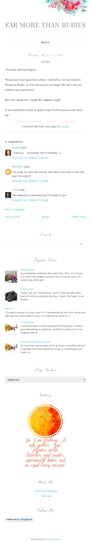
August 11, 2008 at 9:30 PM (30, 157)
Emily (16, 189)
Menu (45, 42)
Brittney (47, 496)
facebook (35, 121)
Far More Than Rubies (45, 24)
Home (46, 216)
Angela (17, 147)
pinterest (69, 121)
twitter (52, 121)
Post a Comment (15, 209)
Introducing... (27, 269)
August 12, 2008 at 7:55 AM (30, 181)
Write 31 (9, 308)
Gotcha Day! (27, 289)
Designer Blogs (53, 539)
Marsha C (18, 166)
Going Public (27, 322)
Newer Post (12, 216)
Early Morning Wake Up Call (35, 341)
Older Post (79, 216)
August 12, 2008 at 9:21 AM (30, 200)
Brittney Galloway (47, 491)
